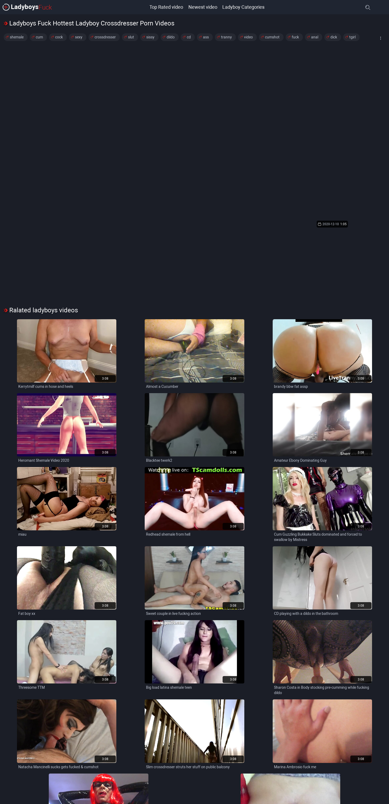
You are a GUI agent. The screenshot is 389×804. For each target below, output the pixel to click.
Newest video (202, 7)
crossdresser (105, 37)
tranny (226, 37)
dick (333, 37)
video (248, 37)
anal (314, 37)
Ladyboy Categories (244, 7)
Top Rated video (166, 7)
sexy (78, 37)
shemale (17, 37)
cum (39, 37)
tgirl (352, 37)
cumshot (272, 37)
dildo (171, 37)
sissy (150, 37)
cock (59, 37)
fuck (295, 37)
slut (131, 37)
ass (206, 37)
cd (189, 37)
